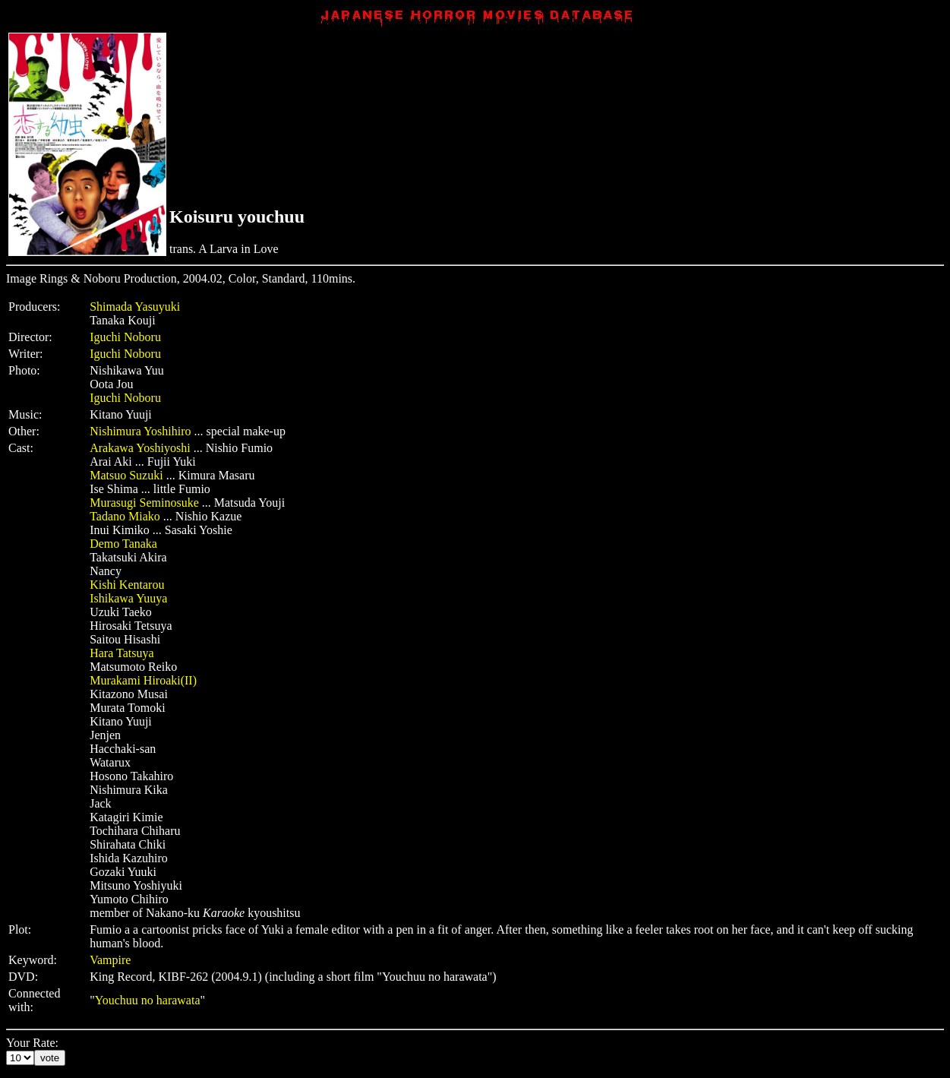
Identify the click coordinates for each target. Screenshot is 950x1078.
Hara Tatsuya (121, 652)
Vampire (110, 959)
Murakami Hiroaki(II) (143, 680)
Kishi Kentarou (127, 584)
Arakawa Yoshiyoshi (140, 447)
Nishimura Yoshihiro (140, 431)
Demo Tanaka (123, 543)
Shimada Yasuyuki (135, 306)
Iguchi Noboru (125, 336)
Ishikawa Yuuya (128, 598)
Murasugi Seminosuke (144, 502)
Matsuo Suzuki (126, 475)
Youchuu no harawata (147, 1000)
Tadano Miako (125, 516)
